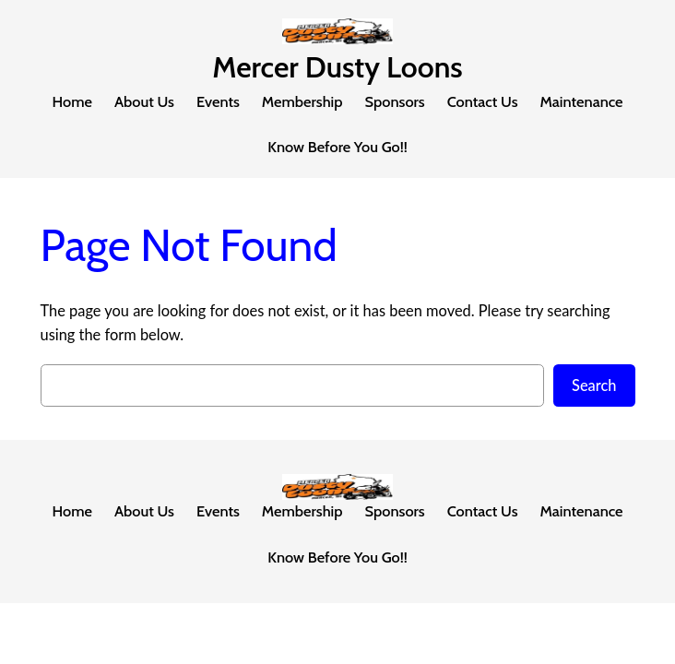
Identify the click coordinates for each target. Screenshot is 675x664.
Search (594, 385)
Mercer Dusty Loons (337, 67)
